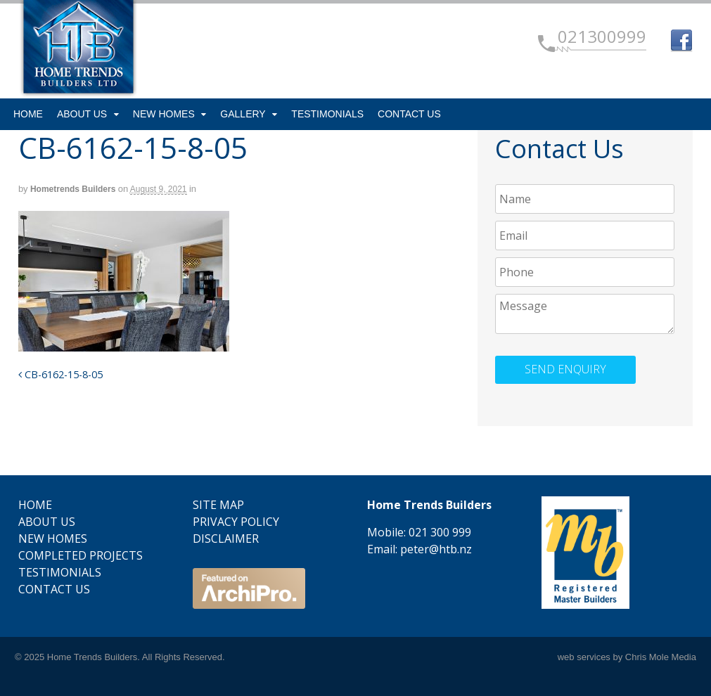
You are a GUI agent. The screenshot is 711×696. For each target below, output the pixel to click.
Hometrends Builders (72, 189)
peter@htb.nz (436, 549)
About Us (82, 114)
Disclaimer (226, 538)
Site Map (218, 505)
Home (28, 114)
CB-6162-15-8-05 (60, 374)
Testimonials (327, 114)
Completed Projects (80, 555)
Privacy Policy (236, 521)
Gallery (242, 114)
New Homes (164, 114)
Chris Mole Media (660, 657)
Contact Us (409, 114)
